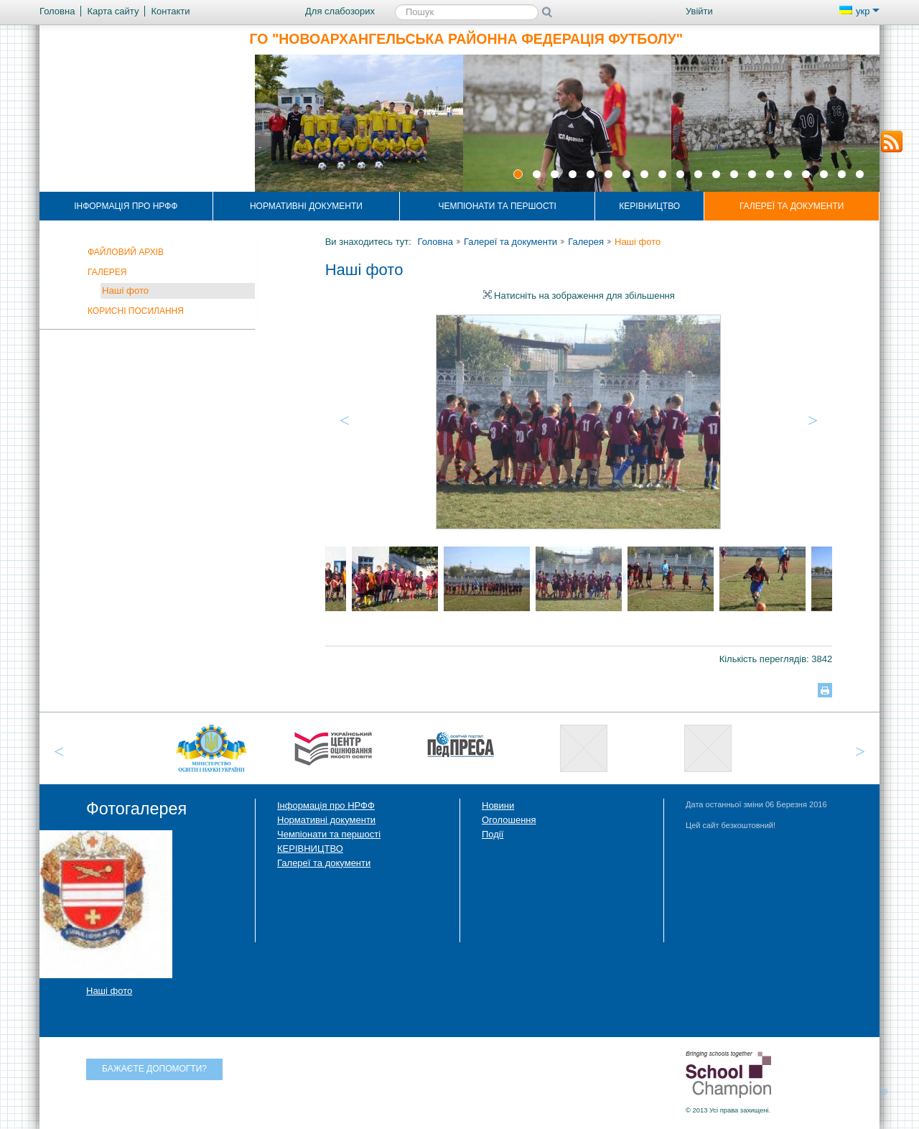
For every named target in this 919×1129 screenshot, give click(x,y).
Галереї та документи (792, 206)
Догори (888, 1091)
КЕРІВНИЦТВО (649, 206)
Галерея (107, 272)
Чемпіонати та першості (497, 206)
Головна (434, 241)
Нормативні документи (306, 206)
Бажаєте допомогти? (154, 1069)
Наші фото (125, 290)
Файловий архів (126, 252)
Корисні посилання (136, 311)
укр (859, 11)
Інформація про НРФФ (125, 206)
